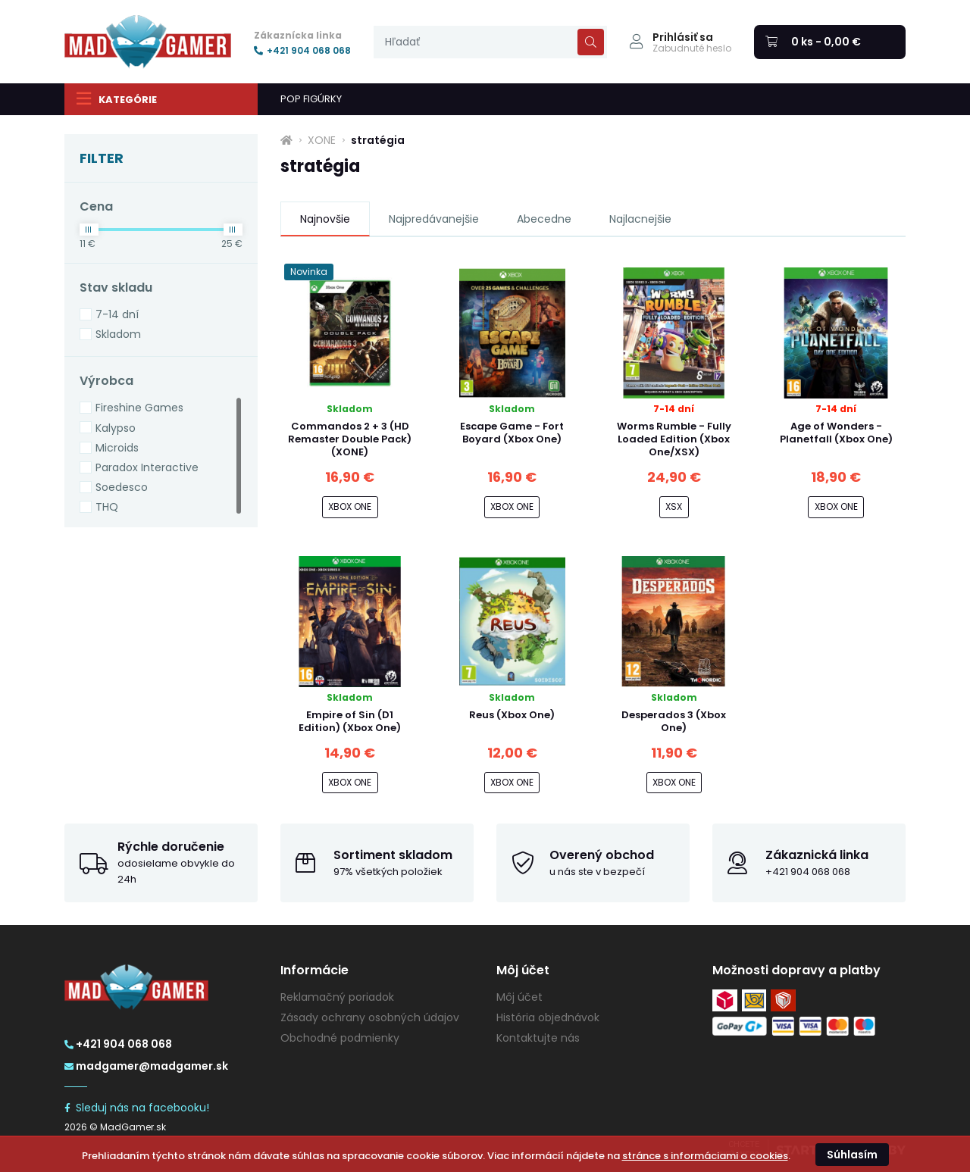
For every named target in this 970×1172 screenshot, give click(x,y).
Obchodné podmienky (339, 1037)
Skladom (118, 334)
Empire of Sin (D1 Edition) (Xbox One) (350, 721)
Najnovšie (325, 219)
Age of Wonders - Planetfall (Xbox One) (836, 432)
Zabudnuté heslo (691, 48)
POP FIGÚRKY (311, 99)
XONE (322, 140)
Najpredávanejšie (434, 219)
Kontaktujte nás (538, 1037)
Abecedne (544, 219)
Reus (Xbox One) (512, 715)
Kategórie (116, 98)
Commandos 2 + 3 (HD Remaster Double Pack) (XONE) (349, 439)
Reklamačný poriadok (337, 997)
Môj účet (519, 997)
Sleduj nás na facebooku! (136, 1107)
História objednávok (547, 1017)
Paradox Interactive (147, 467)
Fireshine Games (139, 407)
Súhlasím (852, 1154)
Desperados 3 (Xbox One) (673, 721)
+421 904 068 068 (302, 50)
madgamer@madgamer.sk (146, 1066)
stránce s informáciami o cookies (705, 1156)
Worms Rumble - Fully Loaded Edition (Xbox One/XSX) (674, 439)
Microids (117, 447)
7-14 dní (117, 314)
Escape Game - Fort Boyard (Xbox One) (512, 432)
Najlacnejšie (640, 219)
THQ (106, 506)
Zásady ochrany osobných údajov (369, 1017)
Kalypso (115, 428)
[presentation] (490, 42)
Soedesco (121, 487)
